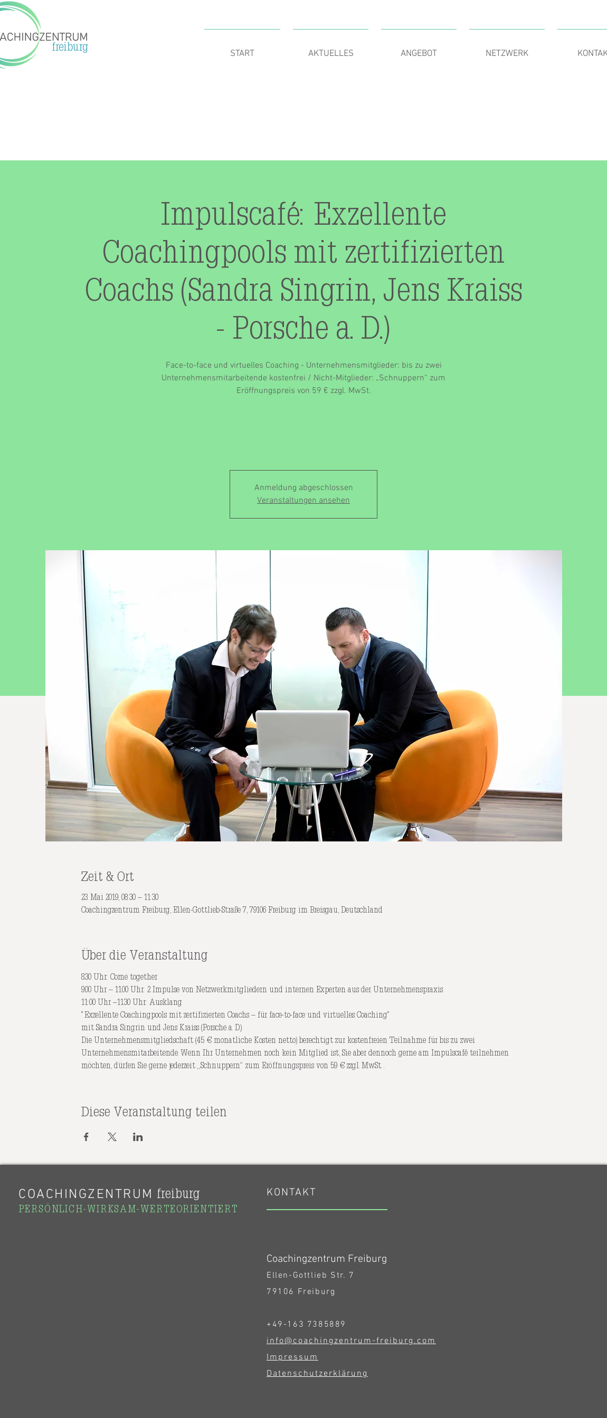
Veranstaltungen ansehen (303, 500)
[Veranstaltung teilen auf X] (112, 1137)
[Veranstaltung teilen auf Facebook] (86, 1137)
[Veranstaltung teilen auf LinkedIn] (138, 1137)
